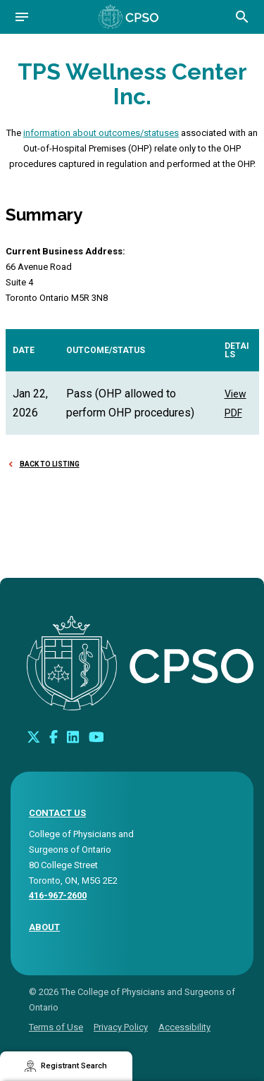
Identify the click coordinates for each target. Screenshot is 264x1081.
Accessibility (184, 1027)
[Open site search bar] (242, 16)
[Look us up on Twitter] (34, 736)
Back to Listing (50, 464)
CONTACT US (57, 813)
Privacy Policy (121, 1027)
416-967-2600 (58, 895)
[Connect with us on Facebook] (53, 736)
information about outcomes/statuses (101, 133)
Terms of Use (56, 1027)
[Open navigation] (21, 16)
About (44, 927)
